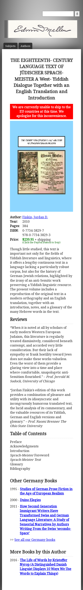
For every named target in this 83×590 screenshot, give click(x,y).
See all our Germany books (34, 539)
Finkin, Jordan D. (35, 217)
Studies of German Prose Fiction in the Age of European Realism (46, 491)
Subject (10, 46)
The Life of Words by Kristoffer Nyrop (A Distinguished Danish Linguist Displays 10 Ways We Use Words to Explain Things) (45, 567)
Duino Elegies (30, 500)
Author (25, 46)
